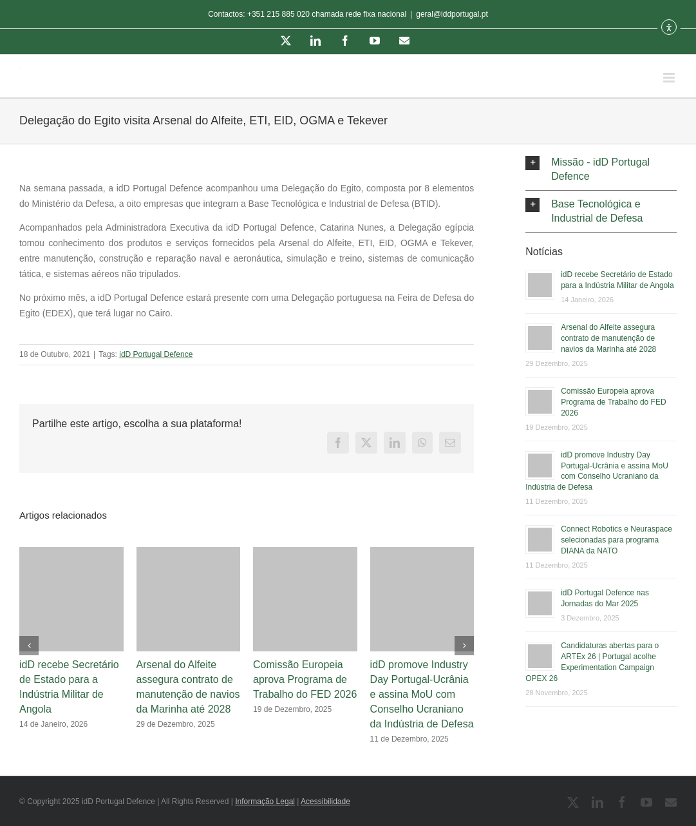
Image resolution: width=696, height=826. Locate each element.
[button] (601, 169)
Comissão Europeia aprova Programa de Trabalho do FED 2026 (305, 679)
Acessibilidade (325, 801)
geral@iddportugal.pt (452, 14)
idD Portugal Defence (156, 354)
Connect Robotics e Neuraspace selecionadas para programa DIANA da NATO (616, 539)
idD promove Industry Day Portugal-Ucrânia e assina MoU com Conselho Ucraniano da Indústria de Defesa (422, 694)
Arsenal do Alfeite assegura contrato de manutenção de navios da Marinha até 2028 (608, 338)
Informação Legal (265, 801)
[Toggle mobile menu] (670, 77)
